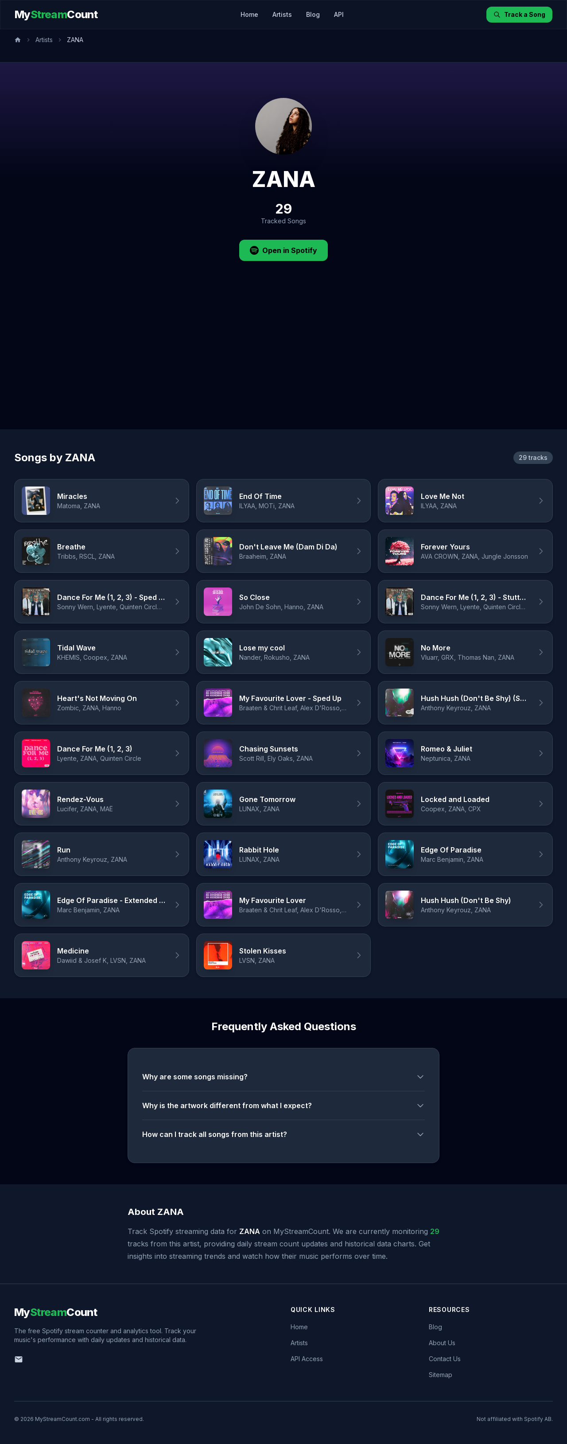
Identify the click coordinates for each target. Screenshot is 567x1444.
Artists (282, 14)
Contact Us (445, 1358)
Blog (313, 14)
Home (249, 14)
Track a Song (519, 14)
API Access (307, 1358)
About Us (442, 1343)
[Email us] (18, 1359)
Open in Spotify (283, 250)
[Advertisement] (283, 363)
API (339, 14)
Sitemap (440, 1374)
